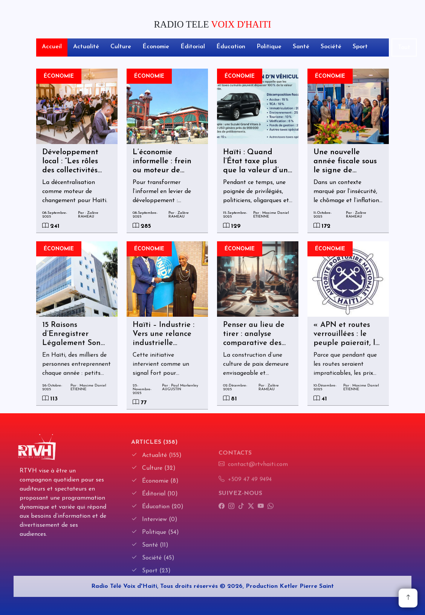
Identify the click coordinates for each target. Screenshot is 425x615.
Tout (404, 47)
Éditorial (192, 47)
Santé (301, 47)
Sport (360, 47)
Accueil (52, 47)
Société (331, 47)
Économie (155, 47)
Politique (269, 47)
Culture (120, 47)
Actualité (86, 47)
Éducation (230, 47)
